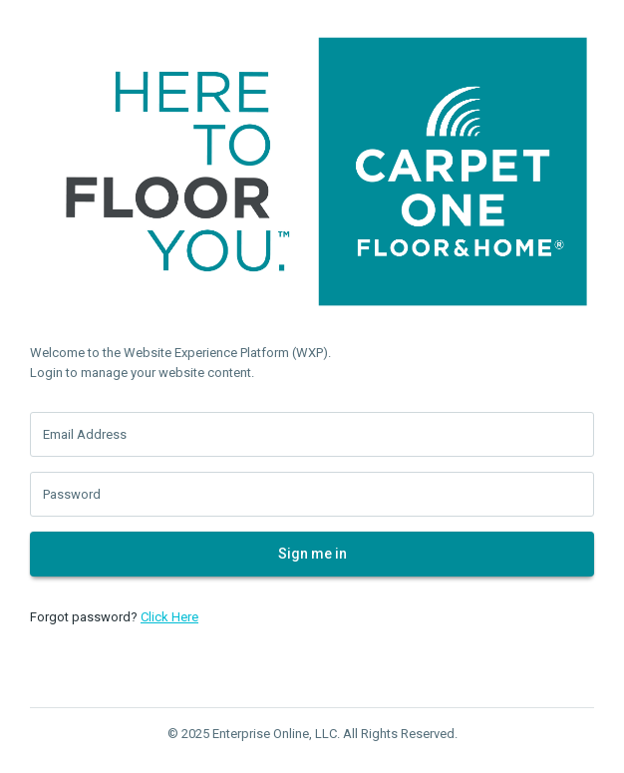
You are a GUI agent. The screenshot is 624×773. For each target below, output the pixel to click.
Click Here (169, 616)
